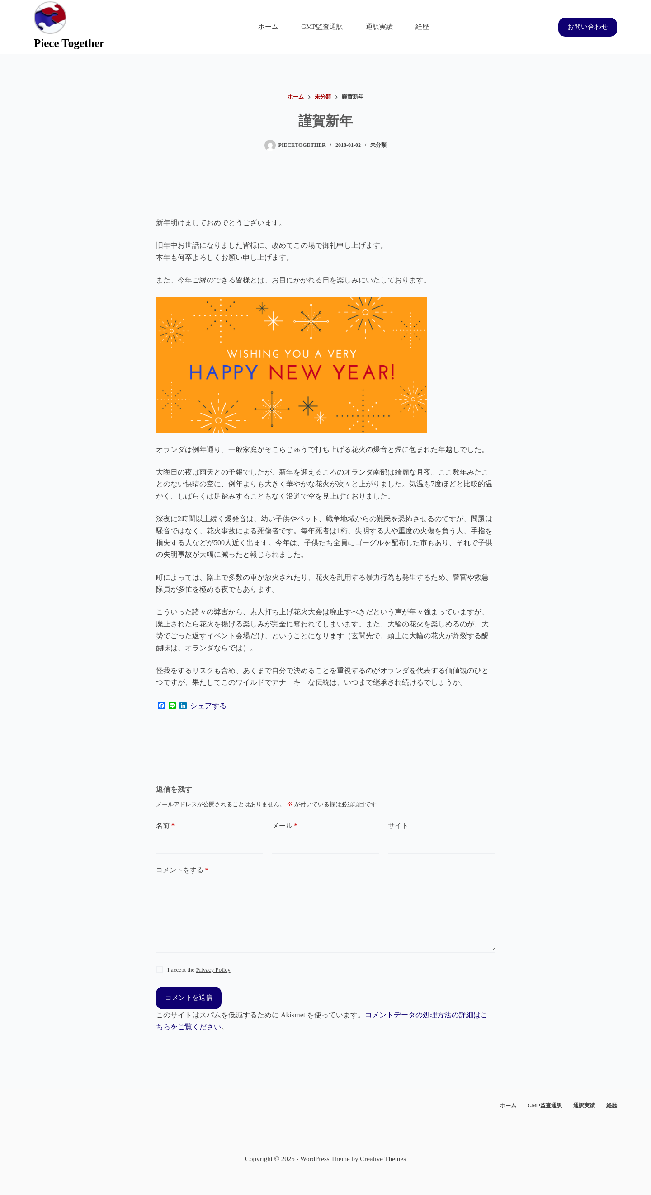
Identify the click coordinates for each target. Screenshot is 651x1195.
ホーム (268, 26)
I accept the (198, 969)
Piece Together (69, 43)
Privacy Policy (213, 969)
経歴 (422, 26)
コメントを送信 (188, 997)
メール (284, 826)
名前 (165, 826)
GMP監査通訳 (322, 26)
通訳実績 (379, 26)
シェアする (208, 706)
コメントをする (182, 870)
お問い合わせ (587, 26)
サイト (398, 825)
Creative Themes (383, 1158)
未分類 (378, 145)
